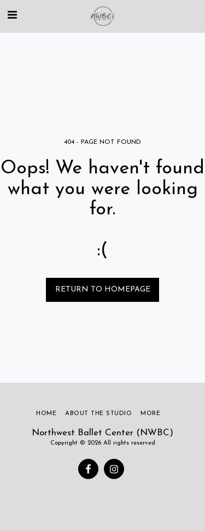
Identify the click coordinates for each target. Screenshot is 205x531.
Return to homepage (102, 289)
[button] (12, 16)
